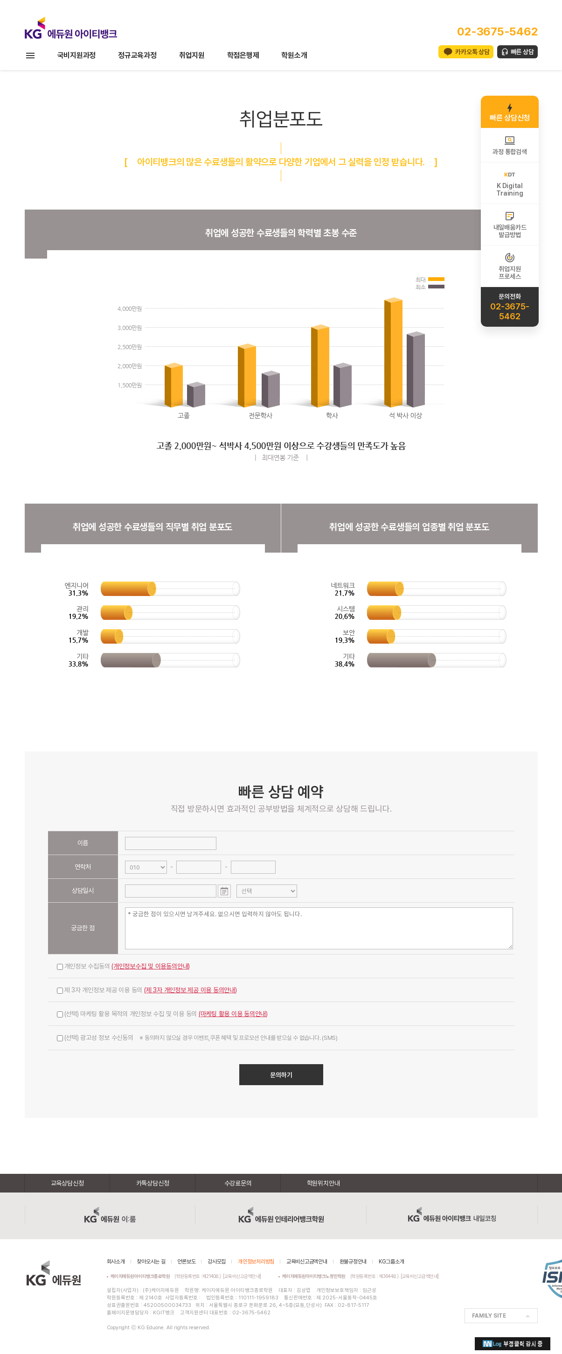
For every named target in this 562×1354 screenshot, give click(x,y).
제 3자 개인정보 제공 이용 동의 (147, 990)
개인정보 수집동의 (123, 966)
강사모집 (217, 1261)
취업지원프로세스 (509, 266)
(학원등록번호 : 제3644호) (341, 1276)
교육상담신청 (67, 1183)
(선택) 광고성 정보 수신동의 (197, 1037)
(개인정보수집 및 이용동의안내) (150, 966)
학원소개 (294, 55)
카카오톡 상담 (472, 52)
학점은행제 (243, 55)
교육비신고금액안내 (306, 1261)
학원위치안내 (323, 1183)
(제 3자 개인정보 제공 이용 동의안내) (190, 990)
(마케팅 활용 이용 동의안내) (233, 1013)
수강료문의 (238, 1183)
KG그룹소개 (391, 1261)
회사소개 (116, 1261)
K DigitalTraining (509, 183)
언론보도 (186, 1261)
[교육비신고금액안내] (242, 1276)
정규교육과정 (137, 55)
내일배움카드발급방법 (510, 224)
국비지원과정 (76, 55)
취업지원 (192, 55)
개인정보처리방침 (256, 1261)
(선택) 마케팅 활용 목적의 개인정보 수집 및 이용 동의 (162, 1013)
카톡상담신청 (152, 1183)
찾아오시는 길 (151, 1261)
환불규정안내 (353, 1261)
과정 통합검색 (510, 145)
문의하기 (281, 1075)
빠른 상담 (522, 52)
